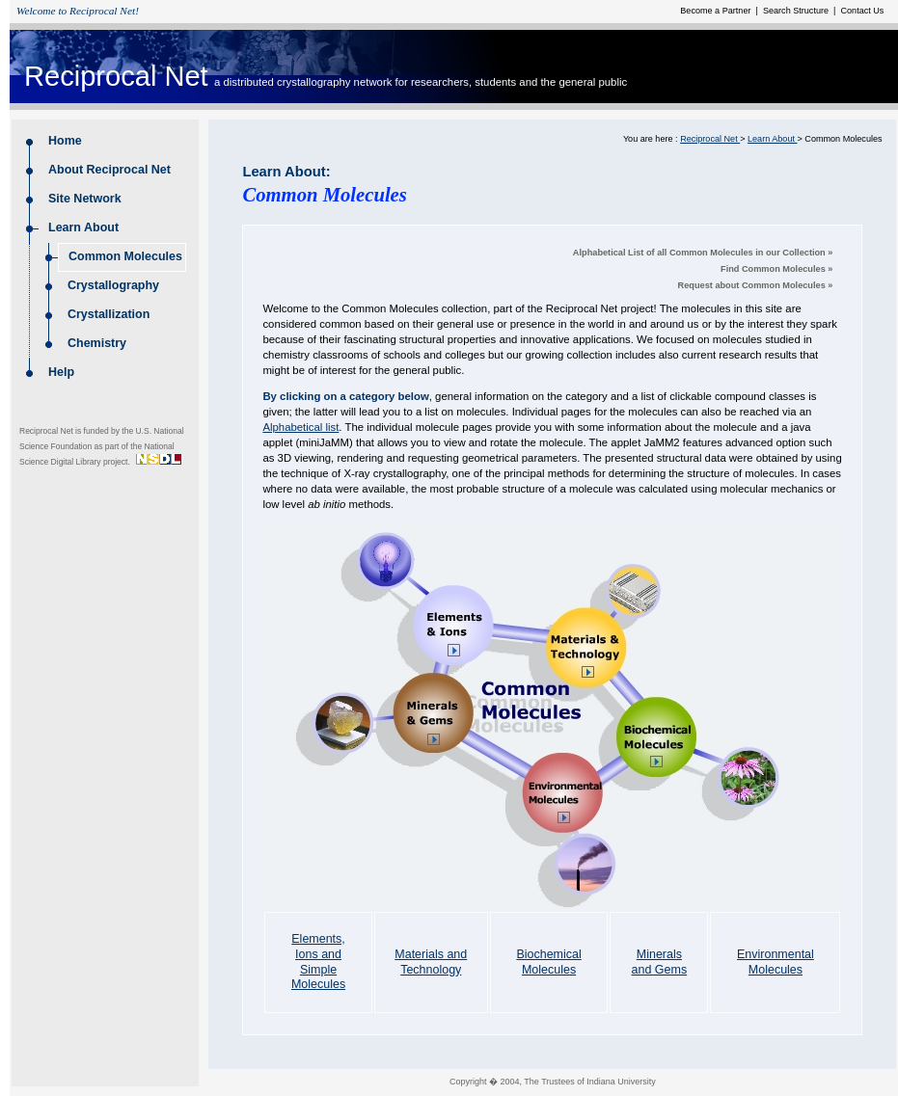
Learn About (83, 227)
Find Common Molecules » (776, 269)
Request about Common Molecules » (755, 285)
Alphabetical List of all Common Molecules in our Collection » (703, 252)
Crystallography (113, 285)
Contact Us (861, 10)
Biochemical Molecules (548, 962)
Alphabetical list (300, 427)
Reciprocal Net (116, 76)
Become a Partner (716, 10)
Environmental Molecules (775, 962)
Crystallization (109, 314)
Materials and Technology (431, 962)
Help (61, 372)
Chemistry (97, 343)
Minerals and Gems (660, 962)
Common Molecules (126, 256)
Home (65, 140)
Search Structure (796, 10)
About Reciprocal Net (111, 169)
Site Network (86, 198)
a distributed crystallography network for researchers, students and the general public (420, 82)
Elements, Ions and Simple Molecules (318, 962)
